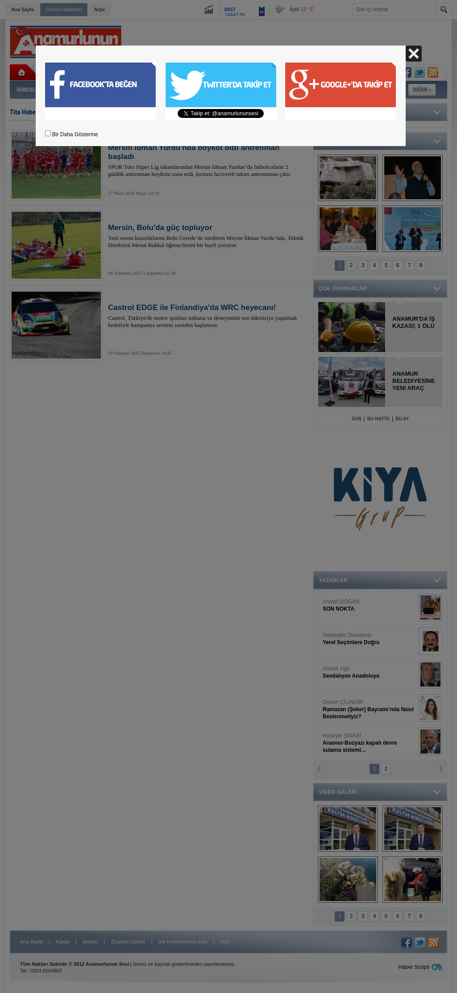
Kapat (414, 54)
